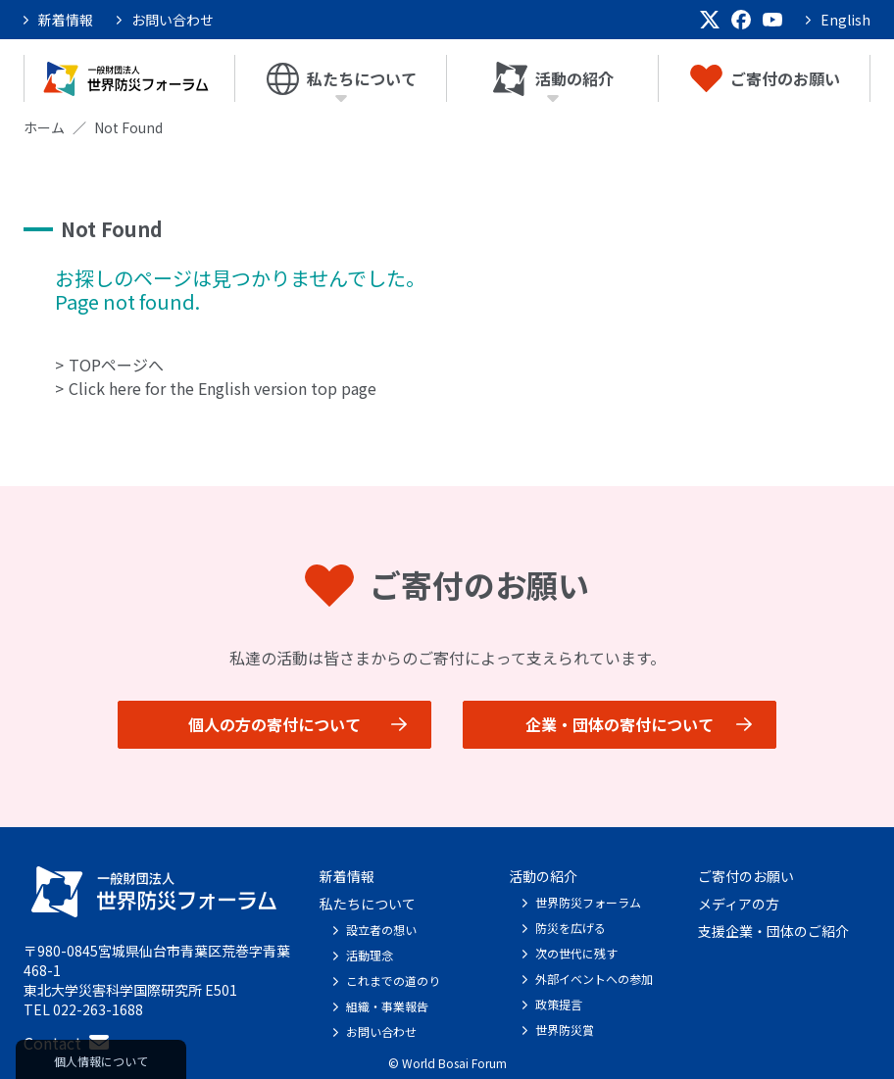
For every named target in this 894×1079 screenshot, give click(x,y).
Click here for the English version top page (222, 388)
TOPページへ (116, 364)
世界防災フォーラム (588, 902)
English (845, 19)
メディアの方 (738, 903)
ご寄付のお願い (765, 78)
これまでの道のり (393, 980)
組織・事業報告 (387, 1006)
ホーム (44, 127)
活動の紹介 (553, 79)
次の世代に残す (576, 953)
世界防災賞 (564, 1029)
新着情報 (65, 19)
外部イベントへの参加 (594, 978)
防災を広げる (570, 927)
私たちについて (342, 79)
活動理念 (369, 955)
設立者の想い (381, 929)
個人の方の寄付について (274, 724)
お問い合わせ (172, 19)
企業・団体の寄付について (619, 724)
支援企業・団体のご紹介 (773, 931)
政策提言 (558, 1004)
